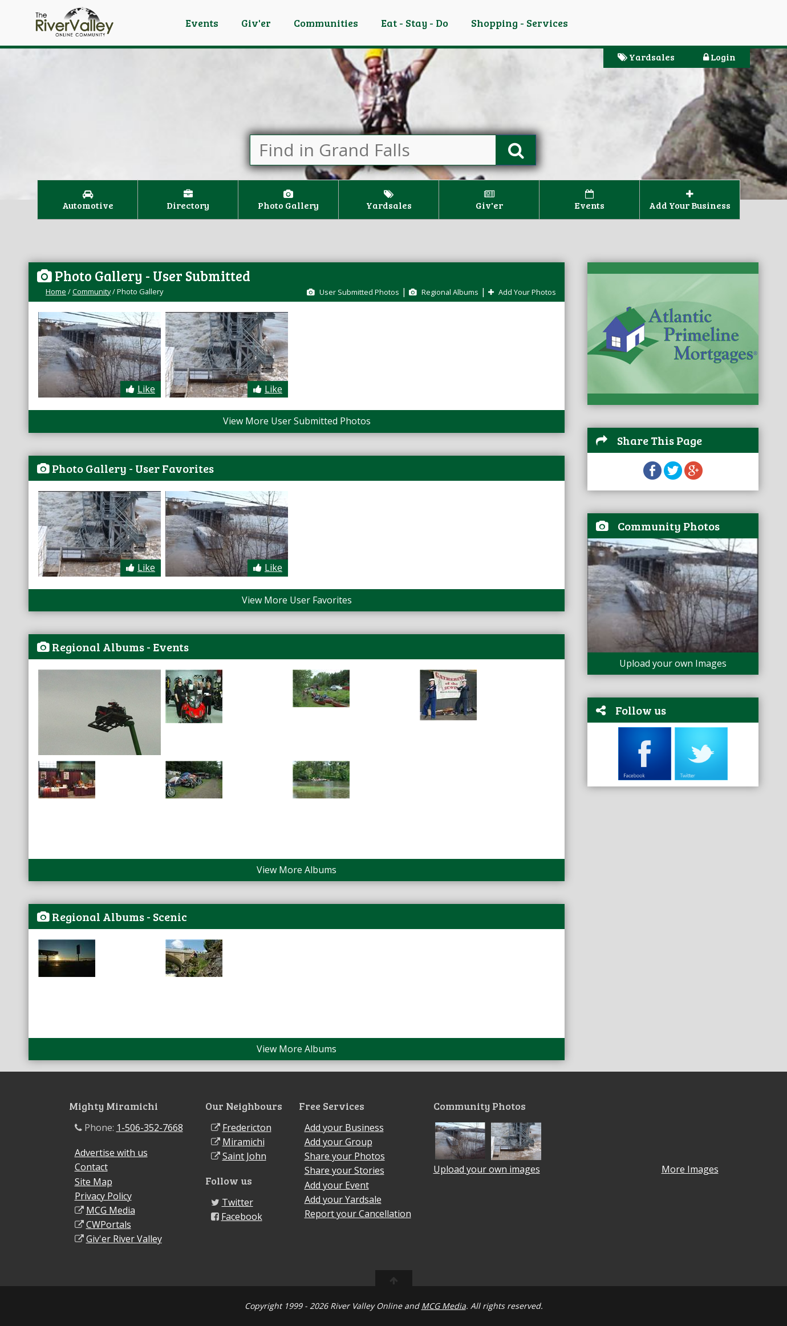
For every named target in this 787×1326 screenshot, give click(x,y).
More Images (690, 1169)
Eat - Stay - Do (414, 23)
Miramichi (243, 1142)
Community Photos (669, 526)
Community (91, 291)
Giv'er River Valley (124, 1238)
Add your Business (344, 1127)
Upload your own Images (673, 663)
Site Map (93, 1181)
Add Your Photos (522, 292)
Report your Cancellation (358, 1213)
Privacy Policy (103, 1196)
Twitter (237, 1202)
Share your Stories (344, 1170)
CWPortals (108, 1224)
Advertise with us (111, 1152)
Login (719, 57)
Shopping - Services (519, 23)
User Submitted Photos (353, 292)
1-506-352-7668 (149, 1127)
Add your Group (338, 1142)
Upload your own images (486, 1169)
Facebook (241, 1216)
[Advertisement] (672, 869)
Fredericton (246, 1127)
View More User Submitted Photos (297, 421)
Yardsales (646, 57)
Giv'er (256, 23)
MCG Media (110, 1210)
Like (140, 389)
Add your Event (337, 1185)
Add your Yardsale (343, 1199)
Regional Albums (443, 292)
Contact (91, 1167)
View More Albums (296, 869)
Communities (326, 23)
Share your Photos (345, 1156)
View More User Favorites (297, 600)
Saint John (244, 1156)
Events (201, 23)
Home (56, 291)
